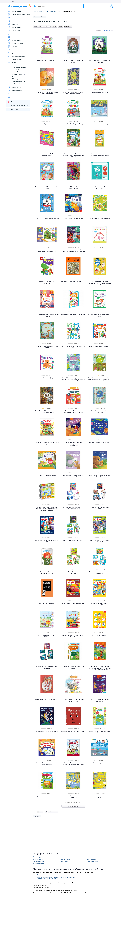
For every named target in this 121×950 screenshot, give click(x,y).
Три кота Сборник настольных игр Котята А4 (100, 604)
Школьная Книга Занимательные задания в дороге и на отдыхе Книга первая (73, 764)
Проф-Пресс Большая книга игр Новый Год (47, 219)
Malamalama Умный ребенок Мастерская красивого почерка (99, 154)
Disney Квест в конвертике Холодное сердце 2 (47, 667)
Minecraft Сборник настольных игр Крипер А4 (99, 541)
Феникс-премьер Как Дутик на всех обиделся (99, 61)
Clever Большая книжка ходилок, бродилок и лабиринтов (73, 93)
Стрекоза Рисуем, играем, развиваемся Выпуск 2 (100, 732)
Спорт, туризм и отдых (16, 37)
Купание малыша (15, 53)
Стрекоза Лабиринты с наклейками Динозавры (73, 796)
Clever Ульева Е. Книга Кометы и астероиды (73, 219)
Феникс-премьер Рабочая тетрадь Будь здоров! (47, 187)
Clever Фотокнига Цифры (46, 378)
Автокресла (13, 21)
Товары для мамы (15, 59)
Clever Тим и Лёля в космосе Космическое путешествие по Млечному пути (73, 444)
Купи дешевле (14, 109)
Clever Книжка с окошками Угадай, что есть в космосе (99, 443)
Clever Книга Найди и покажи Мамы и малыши (47, 347)
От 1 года (16, 69)
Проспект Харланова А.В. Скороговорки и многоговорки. (46, 604)
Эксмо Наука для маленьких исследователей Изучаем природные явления (99, 283)
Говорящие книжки (65, 859)
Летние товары (14, 97)
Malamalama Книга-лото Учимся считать (73, 314)
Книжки (12, 62)
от (37, 26)
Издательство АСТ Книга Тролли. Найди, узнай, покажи (73, 187)
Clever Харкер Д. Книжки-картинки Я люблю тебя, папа (100, 476)
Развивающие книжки (19, 67)
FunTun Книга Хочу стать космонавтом (46, 731)
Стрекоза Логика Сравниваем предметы (47, 282)
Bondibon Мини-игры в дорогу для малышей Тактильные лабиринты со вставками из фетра (47, 508)
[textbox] (58, 6)
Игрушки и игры (14, 33)
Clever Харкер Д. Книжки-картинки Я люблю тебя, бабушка (73, 476)
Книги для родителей (39, 863)
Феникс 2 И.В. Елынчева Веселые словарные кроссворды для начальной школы (56, 874)
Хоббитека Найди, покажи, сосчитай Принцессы (47, 635)
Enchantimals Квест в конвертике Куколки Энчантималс (73, 507)
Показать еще (73, 806)
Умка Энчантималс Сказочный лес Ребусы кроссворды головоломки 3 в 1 (73, 250)
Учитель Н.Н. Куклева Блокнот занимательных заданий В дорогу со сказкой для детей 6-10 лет (100, 668)
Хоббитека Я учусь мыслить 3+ (99, 635)
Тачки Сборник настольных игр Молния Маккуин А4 (73, 604)
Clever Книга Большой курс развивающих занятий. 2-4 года (73, 411)
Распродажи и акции (16, 101)
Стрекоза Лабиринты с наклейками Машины (99, 796)
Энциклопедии (16, 83)
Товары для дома (15, 93)
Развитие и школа (15, 90)
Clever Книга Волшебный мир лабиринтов (100, 411)
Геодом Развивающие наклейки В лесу (46, 796)
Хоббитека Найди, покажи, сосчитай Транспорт (73, 635)
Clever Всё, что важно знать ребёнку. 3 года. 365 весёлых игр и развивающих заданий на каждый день (99, 379)
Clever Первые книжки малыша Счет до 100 (73, 347)
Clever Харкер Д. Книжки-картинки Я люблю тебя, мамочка (47, 93)
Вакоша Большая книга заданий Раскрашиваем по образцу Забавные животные (56, 877)
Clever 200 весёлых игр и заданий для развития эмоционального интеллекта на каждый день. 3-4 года (73, 379)
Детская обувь (14, 30)
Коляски (12, 17)
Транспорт (13, 24)
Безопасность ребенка (16, 56)
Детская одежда (14, 27)
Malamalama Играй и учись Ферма (99, 92)
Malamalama (37, 816)
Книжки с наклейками (18, 65)
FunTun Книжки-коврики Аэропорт (99, 763)
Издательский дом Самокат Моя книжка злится (73, 732)
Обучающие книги (17, 79)
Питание (12, 46)
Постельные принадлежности (19, 14)
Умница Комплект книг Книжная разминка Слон (99, 187)
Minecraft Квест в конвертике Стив (72, 540)
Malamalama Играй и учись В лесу (46, 124)
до (44, 26)
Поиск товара (35, 6)
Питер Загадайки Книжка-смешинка (46, 699)
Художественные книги (19, 81)
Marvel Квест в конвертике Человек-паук (100, 507)
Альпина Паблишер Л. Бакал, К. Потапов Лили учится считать (47, 572)
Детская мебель (14, 11)
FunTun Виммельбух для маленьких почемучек (99, 700)
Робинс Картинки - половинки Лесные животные (48, 876)
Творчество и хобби (15, 87)
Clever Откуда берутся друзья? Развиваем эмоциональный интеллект (47, 476)
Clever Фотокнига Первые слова (99, 346)
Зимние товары (14, 40)
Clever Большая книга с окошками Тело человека (47, 315)
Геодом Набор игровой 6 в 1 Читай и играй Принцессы (47, 154)
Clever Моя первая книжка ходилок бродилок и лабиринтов (99, 219)
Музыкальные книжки (18, 74)
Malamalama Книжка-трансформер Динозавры (48, 880)
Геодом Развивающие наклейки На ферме (73, 667)
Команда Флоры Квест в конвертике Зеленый (73, 572)
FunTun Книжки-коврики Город (99, 124)
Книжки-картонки (17, 76)
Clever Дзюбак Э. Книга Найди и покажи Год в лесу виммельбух (47, 411)
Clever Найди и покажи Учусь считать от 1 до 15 (47, 443)
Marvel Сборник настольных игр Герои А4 (46, 541)
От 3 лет (16, 71)
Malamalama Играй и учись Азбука (46, 60)
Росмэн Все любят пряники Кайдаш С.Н (73, 281)
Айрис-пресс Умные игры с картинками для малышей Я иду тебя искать (47, 250)
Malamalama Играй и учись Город (73, 124)
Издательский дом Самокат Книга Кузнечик (73, 61)
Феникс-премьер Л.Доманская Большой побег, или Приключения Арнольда (73, 155)
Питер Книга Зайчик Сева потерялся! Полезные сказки (73, 700)
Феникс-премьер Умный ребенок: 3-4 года (99, 315)
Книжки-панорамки (92, 861)
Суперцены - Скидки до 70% (18, 105)
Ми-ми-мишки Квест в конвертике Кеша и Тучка (99, 572)
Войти (111, 6)
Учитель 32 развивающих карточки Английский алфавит (46, 763)
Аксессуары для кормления (18, 49)
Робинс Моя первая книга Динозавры (99, 250)
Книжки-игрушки (38, 857)
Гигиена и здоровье (15, 43)
